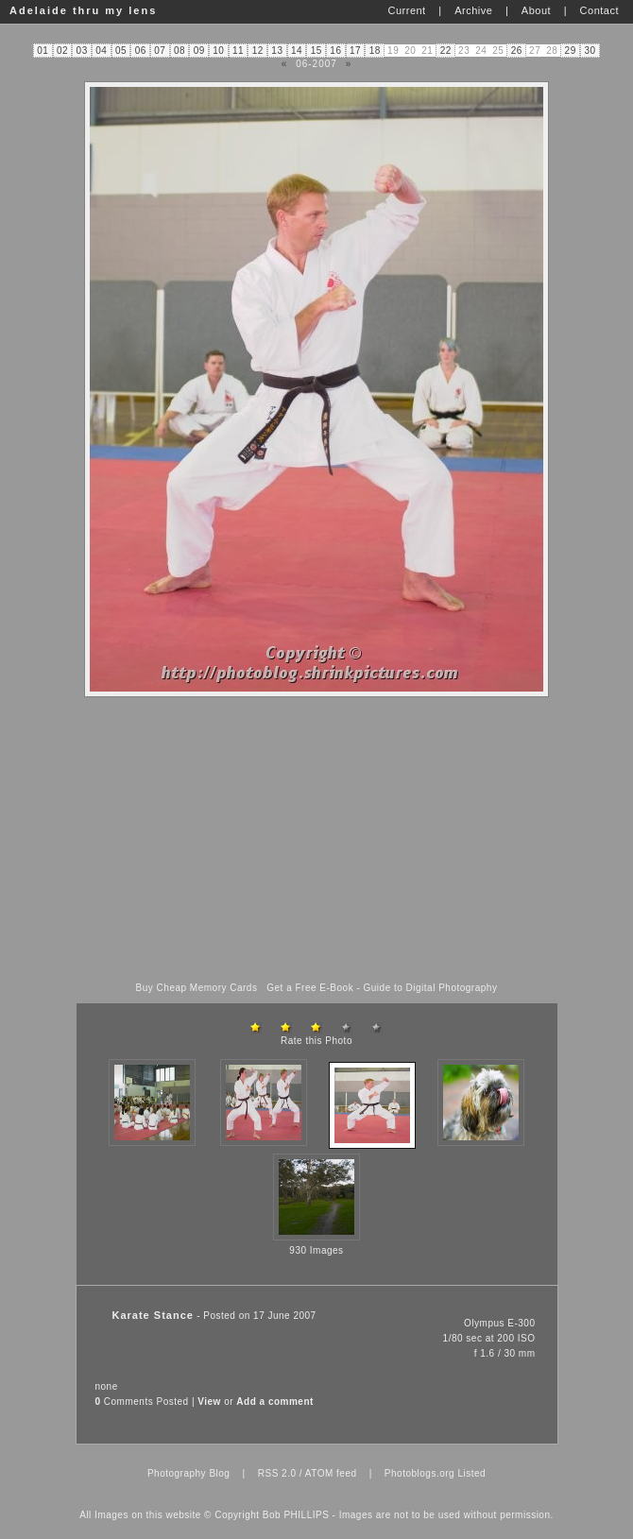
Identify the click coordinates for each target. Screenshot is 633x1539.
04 (101, 50)
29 (570, 50)
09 (199, 50)
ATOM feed (331, 1473)
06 (140, 50)
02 (62, 50)
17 (355, 50)
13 (276, 50)
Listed (471, 1473)
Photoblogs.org (419, 1473)
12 (258, 50)
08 (179, 50)
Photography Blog (189, 1473)
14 (296, 50)
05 (121, 50)
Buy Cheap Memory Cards (197, 988)
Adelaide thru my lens (83, 10)
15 (316, 50)
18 (375, 50)
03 (82, 50)
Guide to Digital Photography (431, 988)
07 (159, 50)
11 (238, 50)
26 (516, 50)
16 (335, 50)
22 (446, 50)
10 (218, 50)
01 (42, 50)
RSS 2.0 (277, 1473)
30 (589, 50)
